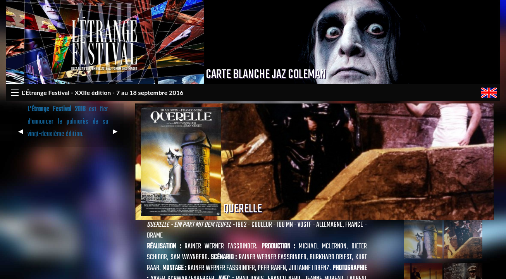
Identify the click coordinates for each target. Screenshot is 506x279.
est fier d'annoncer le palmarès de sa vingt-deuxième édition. (68, 122)
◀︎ (23, 134)
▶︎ (118, 134)
